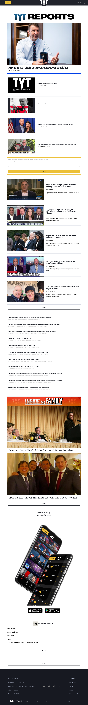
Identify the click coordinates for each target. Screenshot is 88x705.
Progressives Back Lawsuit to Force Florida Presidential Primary (55, 124)
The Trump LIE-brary (44, 104)
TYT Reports (11, 629)
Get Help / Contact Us (16, 682)
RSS (44, 650)
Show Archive (13, 690)
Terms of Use (57, 701)
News (9, 639)
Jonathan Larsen (45, 146)
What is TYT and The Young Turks (47, 83)
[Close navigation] (2, 2)
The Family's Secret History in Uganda (19, 338)
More (44, 503)
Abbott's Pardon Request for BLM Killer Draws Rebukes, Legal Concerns (29, 318)
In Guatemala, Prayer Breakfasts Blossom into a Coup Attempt (43, 497)
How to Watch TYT (14, 678)
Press (71, 686)
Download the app (44, 515)
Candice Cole (44, 126)
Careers (71, 690)
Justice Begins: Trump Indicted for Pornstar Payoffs (23, 359)
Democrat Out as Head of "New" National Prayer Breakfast (41, 450)
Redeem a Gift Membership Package (21, 686)
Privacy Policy (65, 701)
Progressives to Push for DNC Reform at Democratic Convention (61, 237)
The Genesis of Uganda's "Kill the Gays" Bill (21, 345)
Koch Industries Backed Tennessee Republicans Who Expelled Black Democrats (32, 331)
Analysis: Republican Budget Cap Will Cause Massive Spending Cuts (28, 387)
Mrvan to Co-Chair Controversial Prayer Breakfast (38, 67)
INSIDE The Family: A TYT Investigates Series (38, 398)
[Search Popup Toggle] (84, 3)
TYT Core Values (74, 701)
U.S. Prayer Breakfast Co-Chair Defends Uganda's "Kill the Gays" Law (57, 145)
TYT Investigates (12, 632)
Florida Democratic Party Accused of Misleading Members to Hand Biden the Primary (61, 211)
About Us (72, 678)
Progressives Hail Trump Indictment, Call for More (23, 366)
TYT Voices (10, 635)
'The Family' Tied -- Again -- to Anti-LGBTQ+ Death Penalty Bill (28, 352)
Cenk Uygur (43, 85)
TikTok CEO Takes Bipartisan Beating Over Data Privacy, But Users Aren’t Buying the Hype (35, 373)
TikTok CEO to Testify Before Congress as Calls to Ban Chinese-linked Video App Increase (35, 380)
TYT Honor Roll (74, 694)
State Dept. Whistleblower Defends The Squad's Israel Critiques (60, 262)
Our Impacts (73, 682)
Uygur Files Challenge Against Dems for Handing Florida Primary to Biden (60, 186)
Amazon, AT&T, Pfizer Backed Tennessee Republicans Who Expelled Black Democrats (33, 324)
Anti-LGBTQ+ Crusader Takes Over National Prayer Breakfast (62, 288)
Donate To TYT (13, 694)
